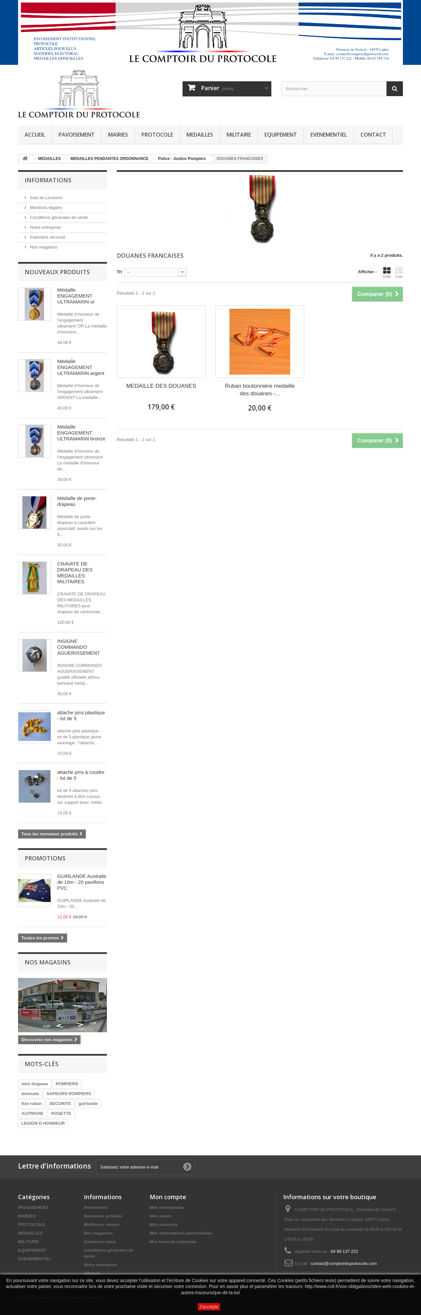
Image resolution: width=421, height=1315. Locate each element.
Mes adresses (164, 1224)
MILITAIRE (239, 134)
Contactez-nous (100, 1241)
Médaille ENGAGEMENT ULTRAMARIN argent (80, 367)
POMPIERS (67, 1083)
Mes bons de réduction (173, 1241)
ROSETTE (61, 1113)
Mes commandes (167, 1207)
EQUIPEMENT (280, 134)
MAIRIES (118, 134)
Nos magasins (43, 247)
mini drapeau (34, 1083)
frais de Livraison (45, 197)
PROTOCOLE (157, 134)
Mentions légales (45, 207)
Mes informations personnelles (181, 1233)
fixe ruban (31, 1103)
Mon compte (168, 1197)
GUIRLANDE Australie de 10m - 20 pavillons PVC (81, 882)
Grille (387, 272)
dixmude (30, 1093)
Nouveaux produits (57, 272)
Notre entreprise (45, 227)
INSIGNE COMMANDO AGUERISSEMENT (78, 647)
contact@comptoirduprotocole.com (344, 1263)
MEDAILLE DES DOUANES (161, 386)
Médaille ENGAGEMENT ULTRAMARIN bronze (81, 432)
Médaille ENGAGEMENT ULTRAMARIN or (76, 295)
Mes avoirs (161, 1216)
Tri (119, 271)
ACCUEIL (35, 134)
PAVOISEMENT (77, 134)
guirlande (88, 1103)
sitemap (92, 1273)
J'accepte (209, 1306)
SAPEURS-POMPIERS (68, 1093)
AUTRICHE (32, 1113)
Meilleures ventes (101, 1224)
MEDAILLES (199, 134)
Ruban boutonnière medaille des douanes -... (260, 390)
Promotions (45, 858)
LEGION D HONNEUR (43, 1123)
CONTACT (373, 134)
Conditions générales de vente (58, 217)
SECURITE (60, 1103)
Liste (399, 272)
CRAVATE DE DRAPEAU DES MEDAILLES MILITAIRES (75, 572)
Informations (48, 180)
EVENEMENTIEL (328, 134)
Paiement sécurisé (47, 237)
